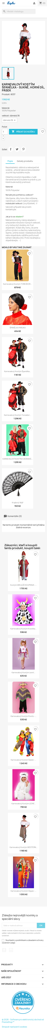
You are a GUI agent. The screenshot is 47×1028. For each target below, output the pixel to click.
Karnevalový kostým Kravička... (23, 628)
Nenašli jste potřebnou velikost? (19, 195)
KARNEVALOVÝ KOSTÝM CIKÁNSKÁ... (18, 459)
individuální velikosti (14, 203)
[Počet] (5, 131)
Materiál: (9, 187)
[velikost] (9, 120)
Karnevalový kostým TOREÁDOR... (17, 284)
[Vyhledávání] (19, 11)
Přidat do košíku (23, 131)
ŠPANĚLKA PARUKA (18, 327)
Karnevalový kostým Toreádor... (17, 415)
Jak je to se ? (15, 216)
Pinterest (23, 149)
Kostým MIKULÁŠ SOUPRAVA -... (23, 585)
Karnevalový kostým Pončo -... (23, 716)
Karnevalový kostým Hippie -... (23, 891)
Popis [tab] (10, 161)
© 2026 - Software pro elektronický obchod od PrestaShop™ (23, 1020)
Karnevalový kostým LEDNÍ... (24, 803)
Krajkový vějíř (17, 502)
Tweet (17, 149)
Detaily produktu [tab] (25, 161)
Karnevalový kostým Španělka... (17, 371)
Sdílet (10, 149)
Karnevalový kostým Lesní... (23, 672)
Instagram (11, 950)
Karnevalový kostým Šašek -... (23, 760)
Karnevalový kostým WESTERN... (23, 847)
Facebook (4, 950)
